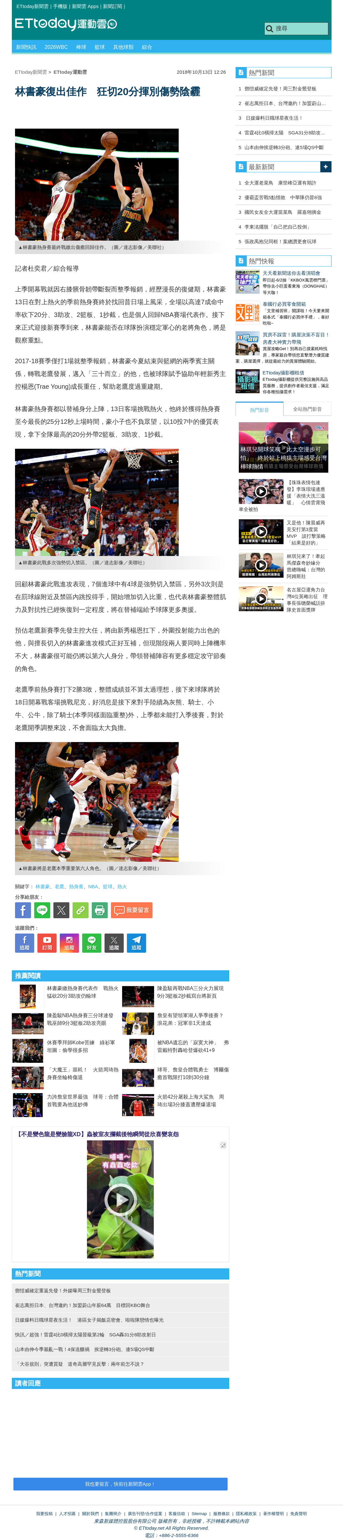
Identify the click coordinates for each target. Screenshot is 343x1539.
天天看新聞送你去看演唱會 (264, 273)
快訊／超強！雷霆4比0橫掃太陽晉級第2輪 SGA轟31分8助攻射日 (85, 1334)
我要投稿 (44, 1513)
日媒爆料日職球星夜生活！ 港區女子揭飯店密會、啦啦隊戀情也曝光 (89, 1320)
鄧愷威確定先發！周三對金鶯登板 (280, 88)
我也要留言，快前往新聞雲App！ (120, 1484)
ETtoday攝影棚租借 (256, 360)
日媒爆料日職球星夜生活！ (274, 118)
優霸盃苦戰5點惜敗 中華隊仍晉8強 (283, 197)
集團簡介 (113, 1513)
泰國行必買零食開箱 (257, 297)
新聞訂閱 (112, 6)
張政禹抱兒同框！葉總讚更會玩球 (280, 241)
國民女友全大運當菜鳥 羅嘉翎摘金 (283, 212)
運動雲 (71, 25)
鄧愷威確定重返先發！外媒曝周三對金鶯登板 (63, 1290)
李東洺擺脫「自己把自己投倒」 (278, 226)
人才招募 (67, 1513)
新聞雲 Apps (85, 6)
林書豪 (42, 886)
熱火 (122, 886)
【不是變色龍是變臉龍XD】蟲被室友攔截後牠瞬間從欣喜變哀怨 (97, 1134)
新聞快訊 (26, 47)
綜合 (147, 47)
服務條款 (221, 1513)
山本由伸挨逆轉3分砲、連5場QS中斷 (284, 147)
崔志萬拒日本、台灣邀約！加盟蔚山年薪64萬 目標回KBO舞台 (82, 1305)
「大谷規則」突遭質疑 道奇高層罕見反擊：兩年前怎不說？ (79, 1364)
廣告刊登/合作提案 (145, 1513)
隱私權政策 (246, 1513)
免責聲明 (298, 1513)
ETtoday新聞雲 (33, 6)
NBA (93, 886)
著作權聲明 (273, 1513)
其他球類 (123, 47)
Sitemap (199, 1513)
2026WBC (56, 47)
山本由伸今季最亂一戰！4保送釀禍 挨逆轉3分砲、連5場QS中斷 (85, 1349)
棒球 (81, 47)
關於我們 (90, 1513)
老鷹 (59, 886)
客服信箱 (176, 1513)
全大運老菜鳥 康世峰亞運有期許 (280, 182)
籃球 (100, 47)
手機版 (60, 6)
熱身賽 (76, 886)
